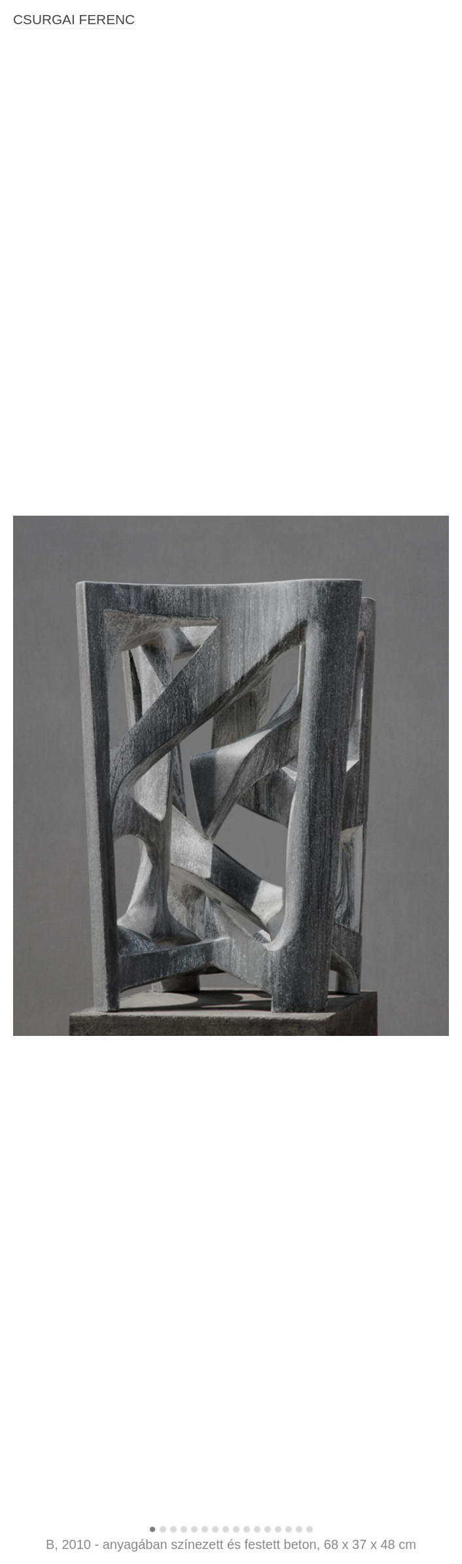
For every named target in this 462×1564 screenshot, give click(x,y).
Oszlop (28, 796)
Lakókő (28, 1396)
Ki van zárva (39, 906)
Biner (24, 772)
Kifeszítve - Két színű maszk (72, 540)
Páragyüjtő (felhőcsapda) (65, 1286)
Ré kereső (34, 1274)
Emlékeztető (39, 1151)
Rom (23, 698)
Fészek (28, 1102)
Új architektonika (47, 1347)
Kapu (24, 1115)
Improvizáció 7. (45, 760)
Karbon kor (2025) (51, 503)
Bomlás (28, 625)
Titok (23, 882)
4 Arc (24, 784)
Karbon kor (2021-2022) (63, 564)
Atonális (29, 723)
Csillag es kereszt (50, 735)
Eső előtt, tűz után (50, 1164)
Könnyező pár (42, 1200)
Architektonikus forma (58, 1457)
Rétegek (30, 600)
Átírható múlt (40, 1237)
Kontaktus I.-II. (43, 1188)
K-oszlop (31, 821)
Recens (29, 662)
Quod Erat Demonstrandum (70, 1310)
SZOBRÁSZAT (44, 479)
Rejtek (26, 1249)
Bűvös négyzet (44, 1408)
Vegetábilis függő (49, 1176)
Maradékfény (40, 527)
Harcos (28, 1518)
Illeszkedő (34, 1530)
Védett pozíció (43, 845)
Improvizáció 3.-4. (50, 747)
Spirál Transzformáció (58, 1421)
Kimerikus (33, 1323)
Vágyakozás (38, 638)
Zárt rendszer (41, 968)
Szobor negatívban (52, 1029)
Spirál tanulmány (48, 1041)
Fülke (24, 589)
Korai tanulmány (47, 1543)
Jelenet (28, 1481)
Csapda (29, 649)
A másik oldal (41, 980)
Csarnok (30, 1212)
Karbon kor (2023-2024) (63, 552)
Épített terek (38, 992)
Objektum (33, 1494)
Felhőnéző (35, 1335)
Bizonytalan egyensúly (60, 576)
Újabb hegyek (42, 1470)
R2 (19, 687)
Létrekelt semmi (46, 1225)
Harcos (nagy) (42, 1506)
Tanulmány (36, 870)
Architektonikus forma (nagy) (73, 1445)
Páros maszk (40, 1359)
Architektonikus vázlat (58, 1432)
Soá (21, 1261)
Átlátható (31, 919)
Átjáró (25, 1139)
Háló (23, 1090)
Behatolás (34, 1017)
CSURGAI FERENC (74, 19)
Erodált (28, 895)
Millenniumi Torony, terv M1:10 (76, 1372)
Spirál (25, 858)
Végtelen (31, 1078)
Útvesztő (31, 1053)
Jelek (24, 1066)
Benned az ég (42, 1004)
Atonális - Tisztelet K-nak (64, 711)
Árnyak (28, 809)
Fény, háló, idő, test (54, 515)
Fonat (25, 1383)
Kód (21, 613)
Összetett (33, 674)
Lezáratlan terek (46, 955)
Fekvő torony (40, 1298)
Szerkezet (34, 833)
